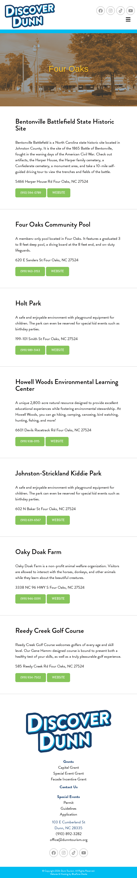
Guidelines (68, 808)
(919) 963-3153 (30, 271)
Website (58, 193)
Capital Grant (68, 767)
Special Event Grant (68, 773)
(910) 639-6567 (30, 520)
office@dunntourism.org (68, 840)
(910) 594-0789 (30, 193)
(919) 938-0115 (29, 441)
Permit (68, 803)
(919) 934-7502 (30, 677)
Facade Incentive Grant (68, 779)
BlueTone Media (79, 874)
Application (68, 814)
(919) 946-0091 (30, 598)
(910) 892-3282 (69, 834)
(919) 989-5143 (30, 350)
